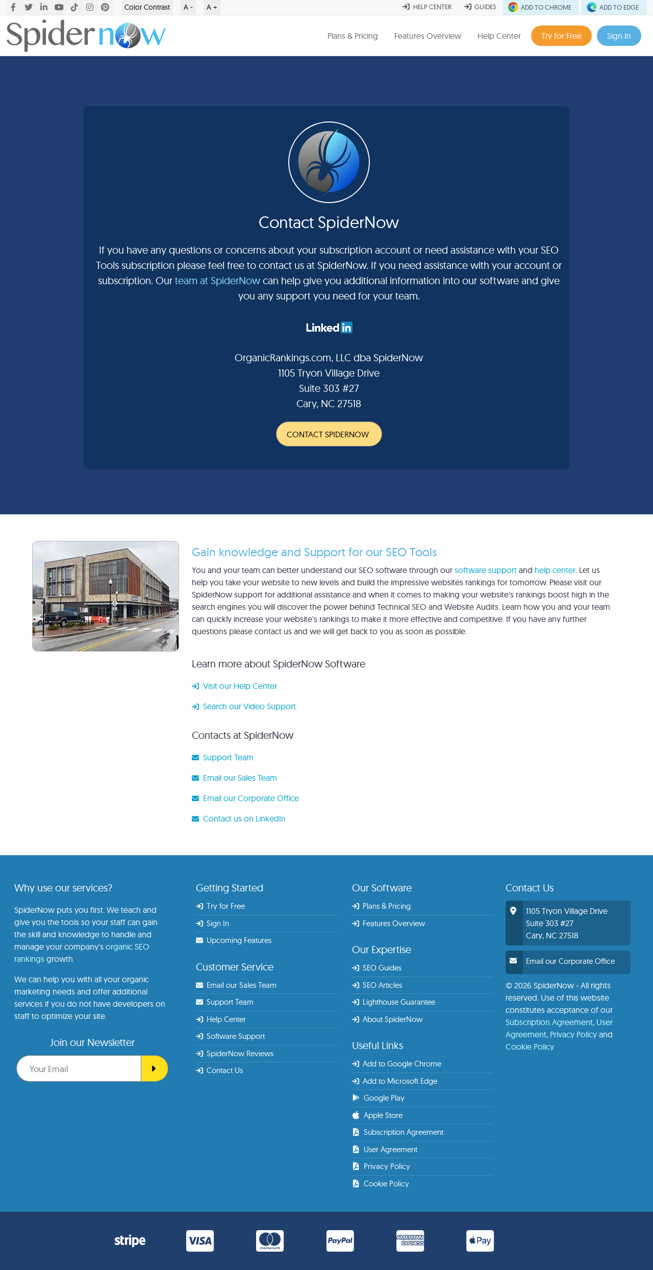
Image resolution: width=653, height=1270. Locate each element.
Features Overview (427, 36)
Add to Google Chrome (397, 1063)
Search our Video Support (244, 706)
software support (486, 570)
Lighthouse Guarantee (394, 1002)
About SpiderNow (387, 1019)
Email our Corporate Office (245, 798)
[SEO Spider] (154, 1068)
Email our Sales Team (234, 778)
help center (555, 570)
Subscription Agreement (397, 1132)
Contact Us (219, 1070)
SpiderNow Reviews (235, 1053)
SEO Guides (377, 968)
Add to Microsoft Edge (395, 1081)
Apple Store (377, 1115)
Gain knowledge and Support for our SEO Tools (314, 551)
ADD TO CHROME (540, 7)
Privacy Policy (381, 1166)
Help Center (499, 36)
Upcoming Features (234, 940)
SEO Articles (377, 985)
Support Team (223, 757)
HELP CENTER (427, 7)
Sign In (619, 36)
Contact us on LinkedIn (239, 818)
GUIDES (480, 7)
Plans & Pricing (353, 36)
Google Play (379, 1098)
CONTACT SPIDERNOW (328, 434)
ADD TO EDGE (613, 7)
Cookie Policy (380, 1183)
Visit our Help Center (234, 686)
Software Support (230, 1036)
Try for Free (561, 36)
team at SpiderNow (217, 280)
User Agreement (384, 1149)
